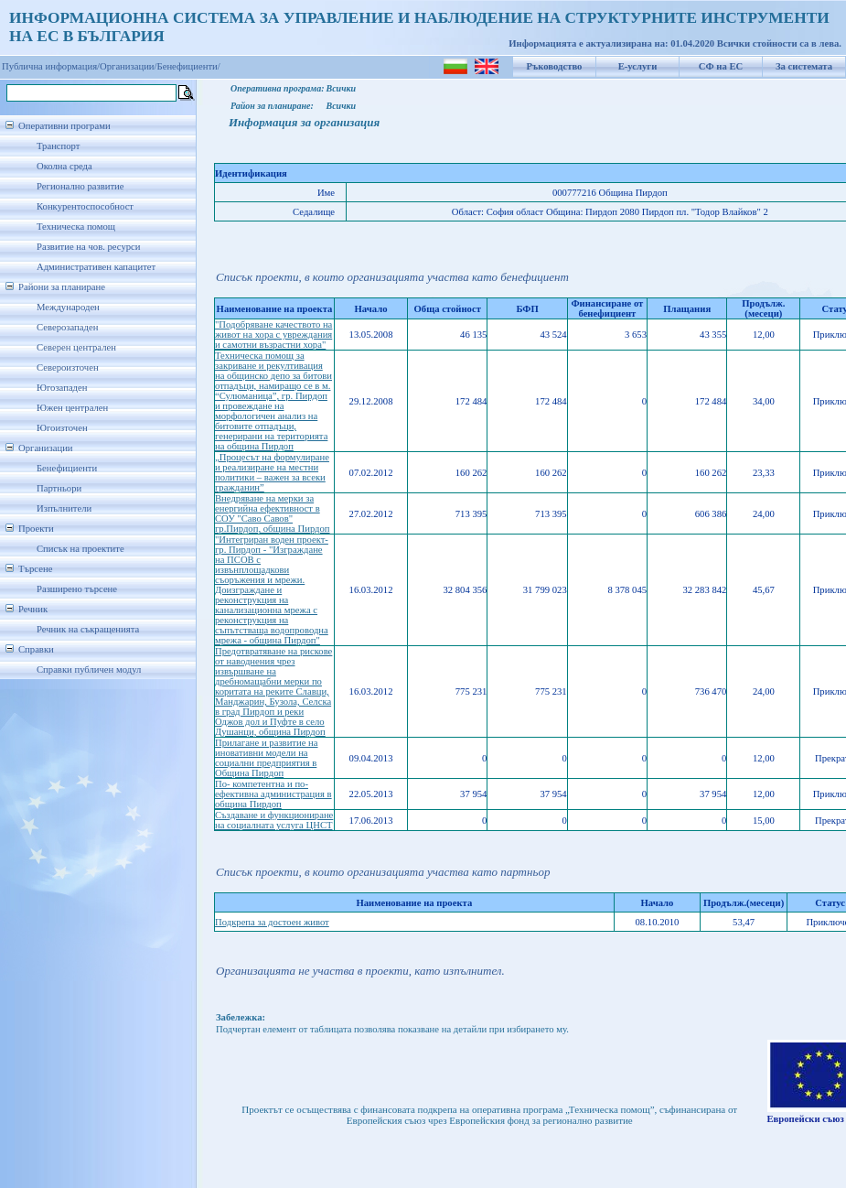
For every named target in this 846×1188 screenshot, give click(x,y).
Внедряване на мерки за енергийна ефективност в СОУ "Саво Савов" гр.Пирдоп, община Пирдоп (272, 513)
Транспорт (58, 146)
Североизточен (68, 367)
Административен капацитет (96, 267)
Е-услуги (638, 66)
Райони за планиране (61, 287)
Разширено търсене (77, 589)
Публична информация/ (51, 66)
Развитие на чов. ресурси (89, 247)
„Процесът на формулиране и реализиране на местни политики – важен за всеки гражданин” (272, 472)
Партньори (59, 488)
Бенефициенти (67, 468)
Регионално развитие (80, 186)
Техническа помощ (76, 226)
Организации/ (128, 66)
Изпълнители (64, 508)
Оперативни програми (64, 126)
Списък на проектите (80, 549)
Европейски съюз (805, 1119)
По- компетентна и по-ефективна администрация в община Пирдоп (273, 794)
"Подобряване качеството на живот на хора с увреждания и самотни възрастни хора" (273, 334)
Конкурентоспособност (85, 206)
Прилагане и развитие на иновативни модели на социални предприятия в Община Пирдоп (266, 758)
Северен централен (76, 347)
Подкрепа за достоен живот (272, 922)
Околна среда (64, 166)
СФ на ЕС (721, 66)
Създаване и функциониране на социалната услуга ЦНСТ (274, 820)
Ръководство (555, 66)
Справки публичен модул (89, 669)
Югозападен (62, 388)
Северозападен (67, 327)
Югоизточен (62, 428)
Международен (68, 307)
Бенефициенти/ (188, 66)
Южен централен (72, 408)
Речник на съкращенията (88, 629)
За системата (804, 66)
